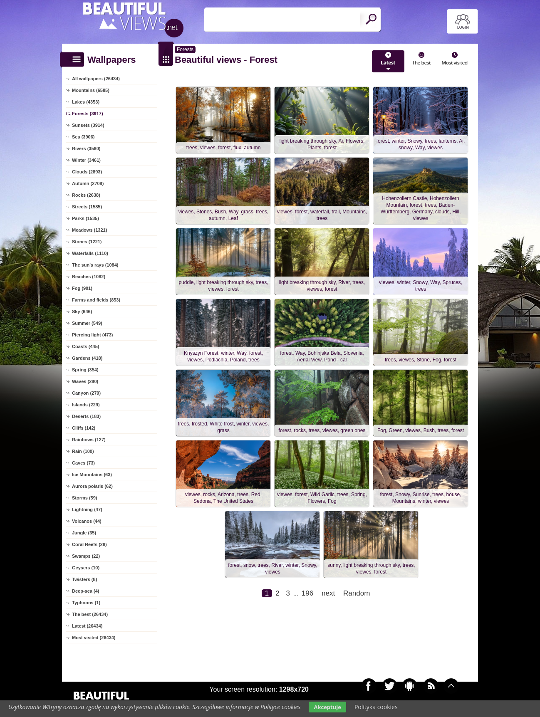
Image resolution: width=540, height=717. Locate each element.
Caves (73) (83, 462)
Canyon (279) (86, 393)
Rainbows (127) (89, 439)
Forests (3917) (87, 113)
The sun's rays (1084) (95, 264)
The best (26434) (90, 614)
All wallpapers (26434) (96, 78)
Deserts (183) (86, 416)
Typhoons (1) (86, 602)
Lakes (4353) (85, 101)
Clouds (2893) (87, 171)
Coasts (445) (85, 346)
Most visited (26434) (94, 637)
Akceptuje (327, 707)
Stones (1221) (87, 241)
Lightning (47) (87, 509)
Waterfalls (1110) (90, 253)
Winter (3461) (86, 160)
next (328, 593)
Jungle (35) (84, 532)
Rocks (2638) (86, 195)
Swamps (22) (86, 556)
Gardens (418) (87, 358)
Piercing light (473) (92, 334)
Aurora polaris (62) (92, 486)
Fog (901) (82, 288)
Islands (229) (86, 404)
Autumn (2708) (88, 183)
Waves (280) (85, 381)
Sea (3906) (83, 136)
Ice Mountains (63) (92, 474)
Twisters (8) (84, 579)
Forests (185, 49)
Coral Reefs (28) (89, 544)
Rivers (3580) (86, 148)
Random (356, 593)
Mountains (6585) (90, 90)
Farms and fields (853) (96, 299)
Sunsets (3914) (88, 125)
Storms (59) (84, 497)
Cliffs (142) (83, 427)
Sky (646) (82, 311)
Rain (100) (83, 451)
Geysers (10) (85, 567)
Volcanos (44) (87, 521)
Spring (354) (85, 369)
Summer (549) (87, 323)
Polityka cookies (376, 707)
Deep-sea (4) (85, 590)
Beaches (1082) (88, 276)
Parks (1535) (85, 218)
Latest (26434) (87, 625)
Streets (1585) (87, 206)
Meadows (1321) (89, 229)
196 (307, 593)
